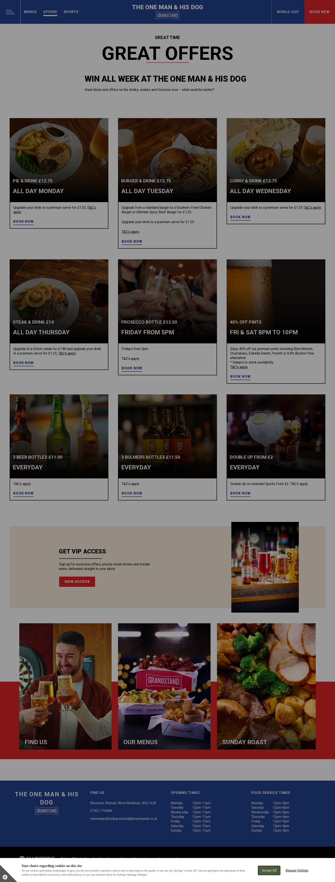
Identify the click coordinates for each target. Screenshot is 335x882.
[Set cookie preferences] (8, 873)
